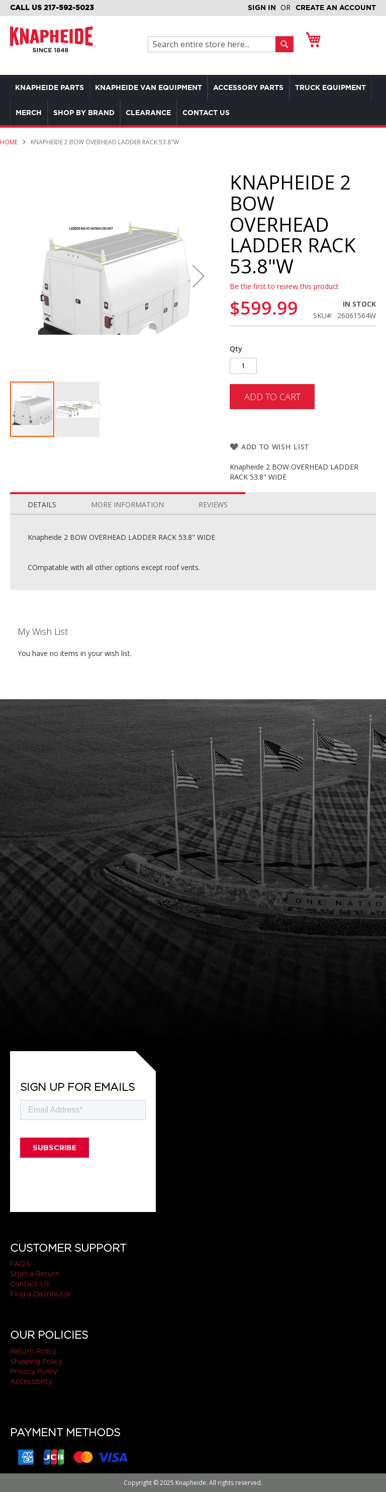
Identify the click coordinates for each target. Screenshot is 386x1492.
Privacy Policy (33, 1371)
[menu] (193, 100)
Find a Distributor (40, 1294)
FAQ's (20, 1264)
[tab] (42, 513)
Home (9, 142)
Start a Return (35, 1274)
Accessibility (31, 1381)
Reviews (213, 515)
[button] (198, 276)
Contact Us (29, 1284)
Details (42, 515)
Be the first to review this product (284, 286)
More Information (127, 515)
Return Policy (33, 1351)
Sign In (262, 8)
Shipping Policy (36, 1361)
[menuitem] (52, 87)
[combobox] (214, 44)
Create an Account (336, 8)
